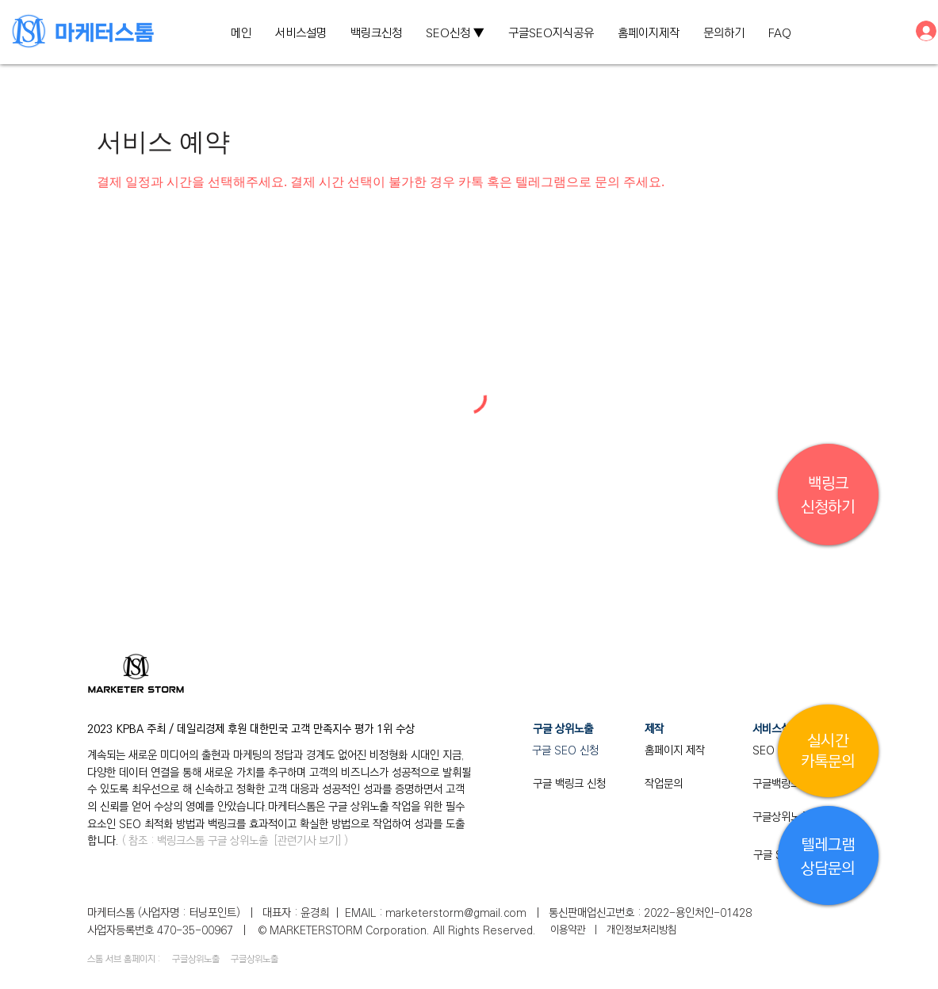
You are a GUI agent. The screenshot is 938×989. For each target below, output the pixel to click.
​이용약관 (569, 929)
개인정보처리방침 (641, 929)
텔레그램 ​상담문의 (828, 857)
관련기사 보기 (308, 841)
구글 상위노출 (238, 841)
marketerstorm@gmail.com (455, 913)
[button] (455, 33)
